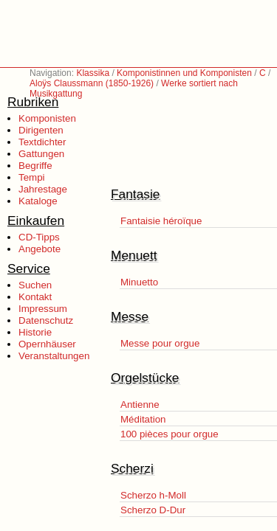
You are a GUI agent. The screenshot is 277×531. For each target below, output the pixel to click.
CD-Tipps (39, 237)
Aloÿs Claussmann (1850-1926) (92, 83)
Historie (35, 332)
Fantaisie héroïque (161, 220)
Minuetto (139, 282)
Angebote (39, 248)
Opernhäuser (47, 344)
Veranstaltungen (53, 355)
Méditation (143, 419)
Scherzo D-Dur (152, 510)
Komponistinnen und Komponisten (184, 73)
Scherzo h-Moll (153, 495)
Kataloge (38, 200)
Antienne (140, 404)
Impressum (42, 308)
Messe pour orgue (159, 343)
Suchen (35, 285)
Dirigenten (41, 130)
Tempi (31, 177)
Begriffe (35, 165)
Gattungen (41, 153)
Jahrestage (42, 189)
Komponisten (47, 118)
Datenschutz (45, 320)
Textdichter (42, 142)
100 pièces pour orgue (169, 434)
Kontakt (35, 296)
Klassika (92, 73)
